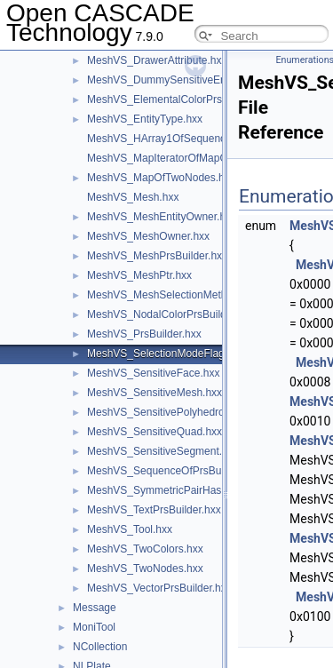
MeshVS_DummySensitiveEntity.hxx (172, 80)
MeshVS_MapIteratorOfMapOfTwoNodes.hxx (194, 158)
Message (94, 607)
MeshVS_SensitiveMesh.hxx (154, 392)
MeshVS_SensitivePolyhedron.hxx (168, 412)
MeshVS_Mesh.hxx (132, 197)
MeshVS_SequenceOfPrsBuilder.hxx (173, 471)
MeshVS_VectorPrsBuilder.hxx (159, 588)
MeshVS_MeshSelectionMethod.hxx (172, 295)
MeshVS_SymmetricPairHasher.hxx (171, 490)
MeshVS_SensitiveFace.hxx (153, 373)
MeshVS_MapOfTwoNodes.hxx (161, 177)
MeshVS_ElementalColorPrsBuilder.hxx (180, 99)
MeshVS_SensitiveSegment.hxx (163, 451)
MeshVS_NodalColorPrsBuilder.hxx (171, 314)
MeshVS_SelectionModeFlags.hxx (168, 353)
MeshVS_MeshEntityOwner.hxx (161, 217)
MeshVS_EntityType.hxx (144, 119)
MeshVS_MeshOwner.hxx (148, 236)
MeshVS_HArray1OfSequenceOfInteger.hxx (191, 138)
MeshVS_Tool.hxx (129, 529)
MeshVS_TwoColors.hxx (145, 549)
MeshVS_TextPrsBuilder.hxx (154, 510)
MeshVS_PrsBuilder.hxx (144, 334)
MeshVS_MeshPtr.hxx (139, 275)
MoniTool (94, 627)
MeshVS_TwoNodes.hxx (145, 568)
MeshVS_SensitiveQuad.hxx (154, 431)
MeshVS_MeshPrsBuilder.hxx (157, 256)
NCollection (100, 646)
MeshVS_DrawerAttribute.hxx (156, 60)
